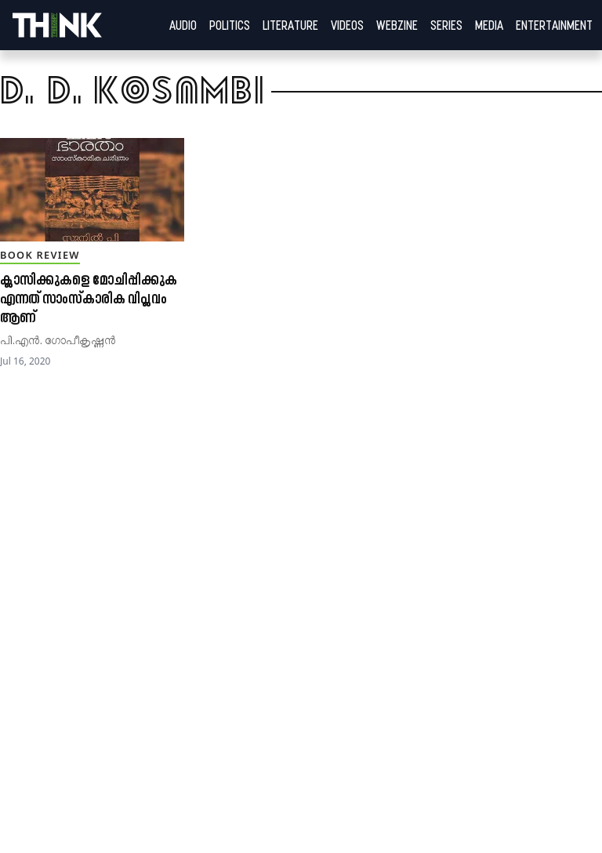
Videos (347, 25)
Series (446, 25)
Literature (290, 25)
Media (489, 25)
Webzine (397, 25)
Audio (183, 25)
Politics (229, 25)
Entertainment (554, 25)
